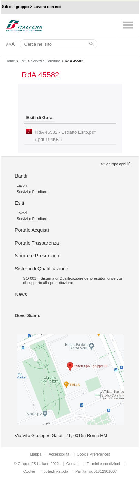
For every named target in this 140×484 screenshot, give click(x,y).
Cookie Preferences (93, 454)
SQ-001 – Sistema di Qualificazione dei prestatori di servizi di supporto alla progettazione (72, 280)
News (21, 294)
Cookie (29, 471)
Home (10, 61)
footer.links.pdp (55, 471)
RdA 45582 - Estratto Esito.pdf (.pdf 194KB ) (65, 136)
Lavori (22, 185)
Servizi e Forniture (45, 61)
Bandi (21, 176)
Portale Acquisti (32, 230)
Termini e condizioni (103, 464)
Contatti (72, 464)
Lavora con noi (47, 6)
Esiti (23, 61)
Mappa (36, 454)
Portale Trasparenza (37, 243)
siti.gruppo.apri (112, 164)
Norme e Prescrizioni (38, 255)
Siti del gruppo (15, 6)
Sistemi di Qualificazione (41, 268)
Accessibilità (60, 454)
